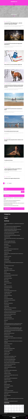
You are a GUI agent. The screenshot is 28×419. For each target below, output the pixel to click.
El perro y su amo (6, 354)
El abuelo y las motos (7, 384)
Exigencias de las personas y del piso (9, 333)
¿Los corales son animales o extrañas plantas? (10, 370)
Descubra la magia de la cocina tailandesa (10, 242)
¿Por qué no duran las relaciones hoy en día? (10, 290)
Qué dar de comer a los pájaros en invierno (10, 314)
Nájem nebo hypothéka (7, 395)
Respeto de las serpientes (7, 315)
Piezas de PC (6, 320)
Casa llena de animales (7, 273)
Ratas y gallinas (6, 244)
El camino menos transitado (8, 295)
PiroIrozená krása (6, 259)
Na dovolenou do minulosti (8, 309)
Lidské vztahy (6, 368)
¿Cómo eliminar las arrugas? (8, 278)
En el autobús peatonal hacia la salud (11, 131)
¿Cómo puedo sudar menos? (8, 287)
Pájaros (5, 284)
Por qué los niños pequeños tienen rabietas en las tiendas (12, 235)
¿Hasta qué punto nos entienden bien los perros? (11, 401)
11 (7, 183)
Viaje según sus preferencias (8, 381)
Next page (10, 183)
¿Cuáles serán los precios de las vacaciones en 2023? (11, 205)
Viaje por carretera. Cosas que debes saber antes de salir (11, 362)
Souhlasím (14, 417)
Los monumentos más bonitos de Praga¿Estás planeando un (12, 200)
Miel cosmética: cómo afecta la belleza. (9, 348)
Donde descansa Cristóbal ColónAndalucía (10, 312)
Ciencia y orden (6, 393)
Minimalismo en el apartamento (8, 303)
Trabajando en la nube (7, 353)
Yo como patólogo (6, 387)
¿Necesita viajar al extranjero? (8, 343)
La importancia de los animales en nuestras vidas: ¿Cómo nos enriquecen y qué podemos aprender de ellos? (13, 86)
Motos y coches (6, 279)
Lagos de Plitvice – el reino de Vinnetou (9, 270)
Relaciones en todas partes (8, 250)
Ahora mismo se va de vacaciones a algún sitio (13, 64)
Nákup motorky (6, 267)
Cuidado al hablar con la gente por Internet (10, 367)
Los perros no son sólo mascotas (8, 390)
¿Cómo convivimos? (7, 345)
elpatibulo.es (14, 1)
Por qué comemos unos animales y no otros (10, 356)
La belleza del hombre (8, 160)
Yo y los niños (6, 339)
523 (4, 264)
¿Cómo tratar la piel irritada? (8, 317)
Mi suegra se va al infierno (7, 256)
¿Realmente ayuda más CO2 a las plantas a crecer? (11, 392)
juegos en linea (6, 301)
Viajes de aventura (6, 281)
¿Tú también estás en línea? (8, 292)
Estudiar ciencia (6, 247)
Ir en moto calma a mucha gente (8, 298)
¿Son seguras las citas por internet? (9, 265)
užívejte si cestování (7, 376)
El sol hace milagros (7, 351)
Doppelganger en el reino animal (8, 336)
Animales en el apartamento (8, 365)
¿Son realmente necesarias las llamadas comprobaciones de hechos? (13, 262)
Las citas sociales (6, 304)
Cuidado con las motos (7, 379)
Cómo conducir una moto (7, 276)
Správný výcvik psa (6, 289)
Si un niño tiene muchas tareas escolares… (10, 359)
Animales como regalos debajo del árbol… (12, 178)
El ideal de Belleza (6, 306)
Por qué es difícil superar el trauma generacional (10, 378)
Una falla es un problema (7, 373)
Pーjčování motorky (7, 326)
